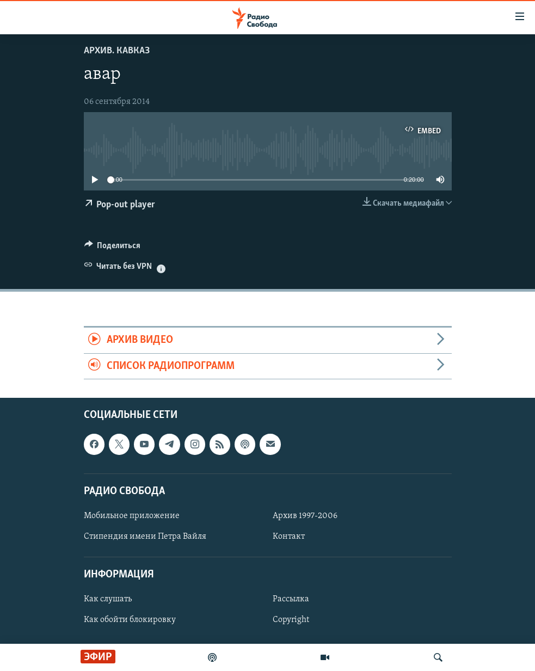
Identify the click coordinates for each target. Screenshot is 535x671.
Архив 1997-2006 (305, 516)
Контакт (289, 536)
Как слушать (108, 599)
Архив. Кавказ (117, 51)
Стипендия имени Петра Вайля (145, 536)
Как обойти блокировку (130, 620)
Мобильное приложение (132, 516)
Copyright (291, 620)
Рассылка (291, 599)
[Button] (112, 248)
